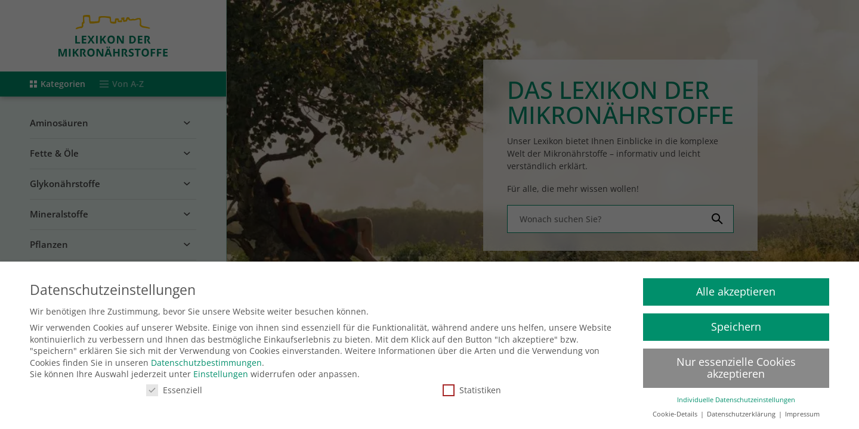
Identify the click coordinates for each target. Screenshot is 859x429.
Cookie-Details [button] (676, 407)
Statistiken (472, 383)
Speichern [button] (736, 320)
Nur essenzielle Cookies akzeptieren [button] (736, 361)
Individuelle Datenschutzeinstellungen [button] (736, 393)
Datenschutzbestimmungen (206, 356)
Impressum (802, 407)
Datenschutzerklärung (742, 407)
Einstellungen (220, 367)
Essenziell (174, 383)
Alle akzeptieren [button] (735, 285)
